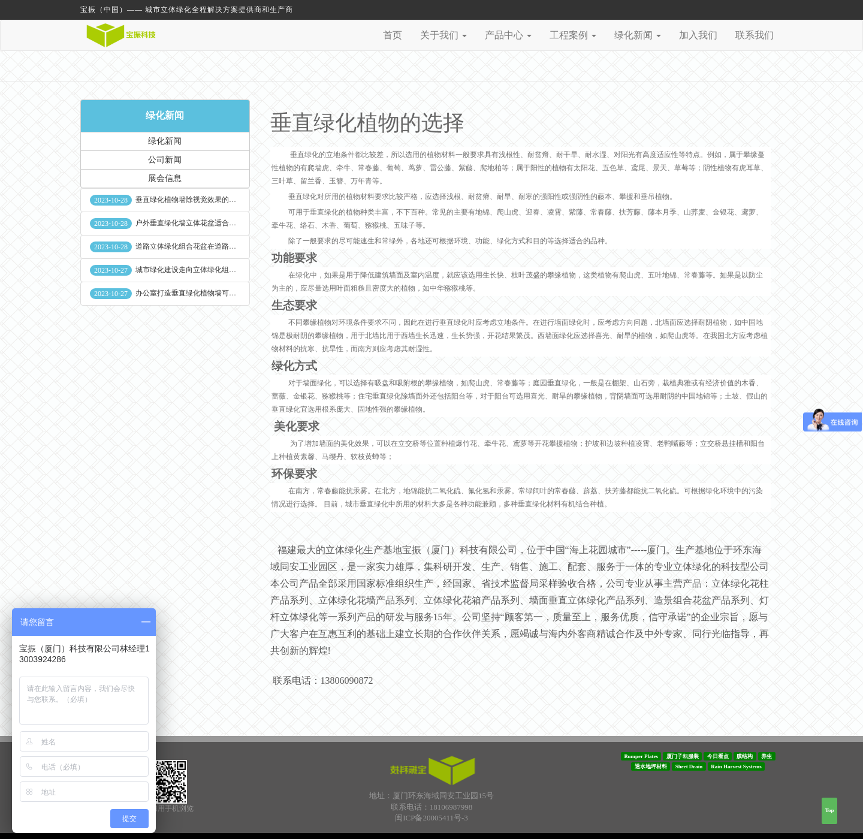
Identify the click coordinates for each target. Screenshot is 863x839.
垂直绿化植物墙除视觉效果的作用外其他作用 (207, 199)
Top (829, 810)
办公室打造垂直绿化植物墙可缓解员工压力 (203, 293)
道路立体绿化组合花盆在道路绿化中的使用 (203, 246)
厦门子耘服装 (682, 756)
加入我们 (698, 35)
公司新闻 (165, 159)
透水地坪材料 (651, 766)
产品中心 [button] (508, 35)
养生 (766, 756)
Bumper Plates (641, 756)
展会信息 (165, 178)
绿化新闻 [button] (637, 35)
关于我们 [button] (443, 35)
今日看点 (718, 756)
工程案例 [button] (573, 35)
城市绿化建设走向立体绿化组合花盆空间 (200, 269)
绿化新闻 (165, 115)
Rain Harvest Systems (736, 766)
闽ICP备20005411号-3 (431, 817)
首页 (392, 35)
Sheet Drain (689, 766)
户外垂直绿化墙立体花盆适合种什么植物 (200, 223)
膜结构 (745, 756)
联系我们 (754, 35)
